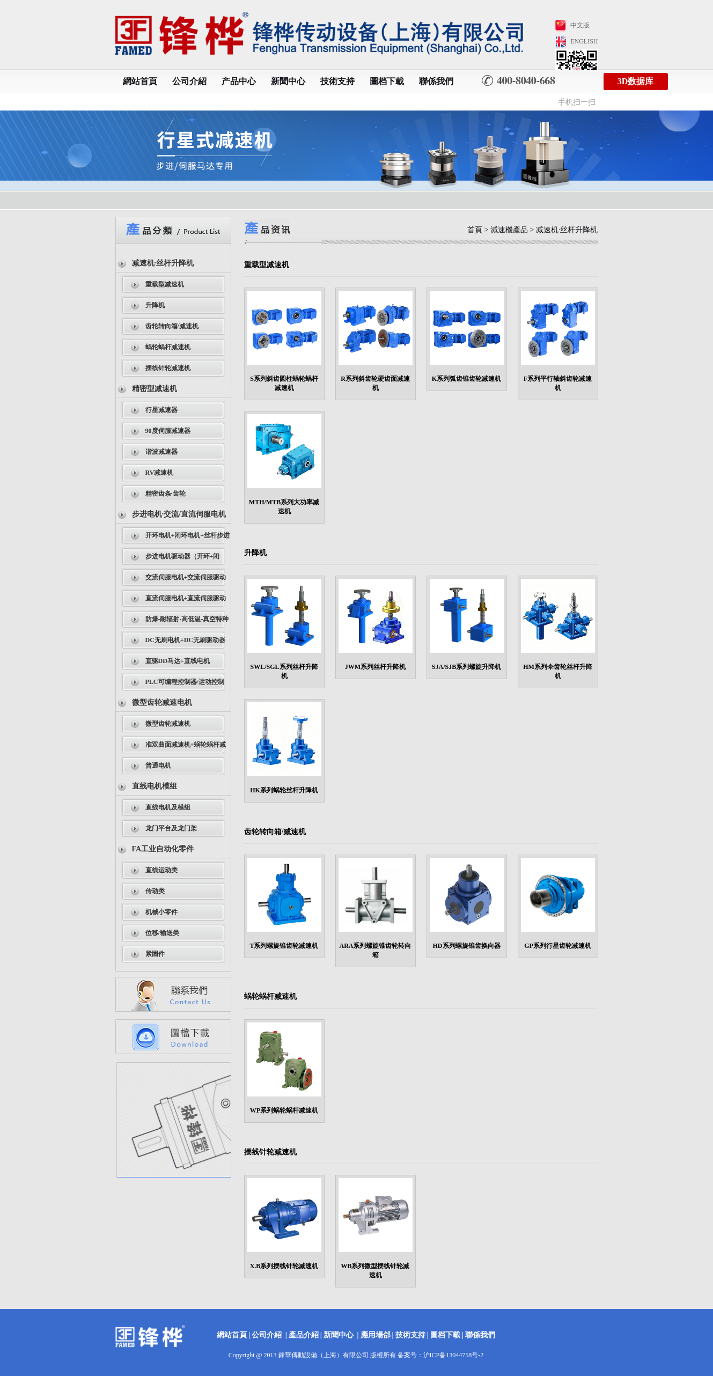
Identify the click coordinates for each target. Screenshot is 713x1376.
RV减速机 (159, 472)
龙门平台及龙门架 (171, 828)
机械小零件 (161, 912)
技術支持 (337, 81)
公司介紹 (189, 81)
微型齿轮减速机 (167, 723)
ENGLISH (584, 41)
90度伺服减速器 (167, 431)
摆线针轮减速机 (167, 368)
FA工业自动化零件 (163, 849)
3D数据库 (636, 81)
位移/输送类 (162, 933)
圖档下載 (387, 81)
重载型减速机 (164, 284)
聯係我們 (436, 81)
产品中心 (239, 81)
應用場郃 (376, 1335)
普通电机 (158, 765)
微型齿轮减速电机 (162, 702)
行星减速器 (161, 410)
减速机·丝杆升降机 (163, 263)
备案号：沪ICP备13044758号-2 (441, 1355)
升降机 (155, 305)
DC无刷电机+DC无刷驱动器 (185, 640)
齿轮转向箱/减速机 (172, 326)
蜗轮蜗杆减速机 (167, 347)
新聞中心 (288, 81)
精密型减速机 (154, 389)
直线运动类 (161, 870)
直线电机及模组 (167, 807)
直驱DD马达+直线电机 (177, 661)
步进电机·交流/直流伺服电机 (179, 514)
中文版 (580, 25)
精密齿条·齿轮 (165, 493)
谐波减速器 (161, 451)
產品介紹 (304, 1335)
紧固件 (155, 954)
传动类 (155, 891)
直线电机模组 (154, 786)
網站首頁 (140, 81)
